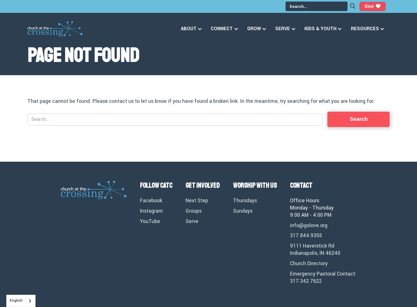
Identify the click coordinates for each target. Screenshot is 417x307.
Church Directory (309, 263)
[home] (55, 29)
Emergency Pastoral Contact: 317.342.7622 (323, 278)
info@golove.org (308, 225)
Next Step (197, 200)
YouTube (150, 221)
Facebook (151, 200)
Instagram (151, 211)
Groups (194, 211)
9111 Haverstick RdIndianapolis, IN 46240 (315, 250)
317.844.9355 (306, 235)
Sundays (243, 211)
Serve (192, 221)
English (16, 300)
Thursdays (245, 200)
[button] (192, 29)
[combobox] (21, 301)
